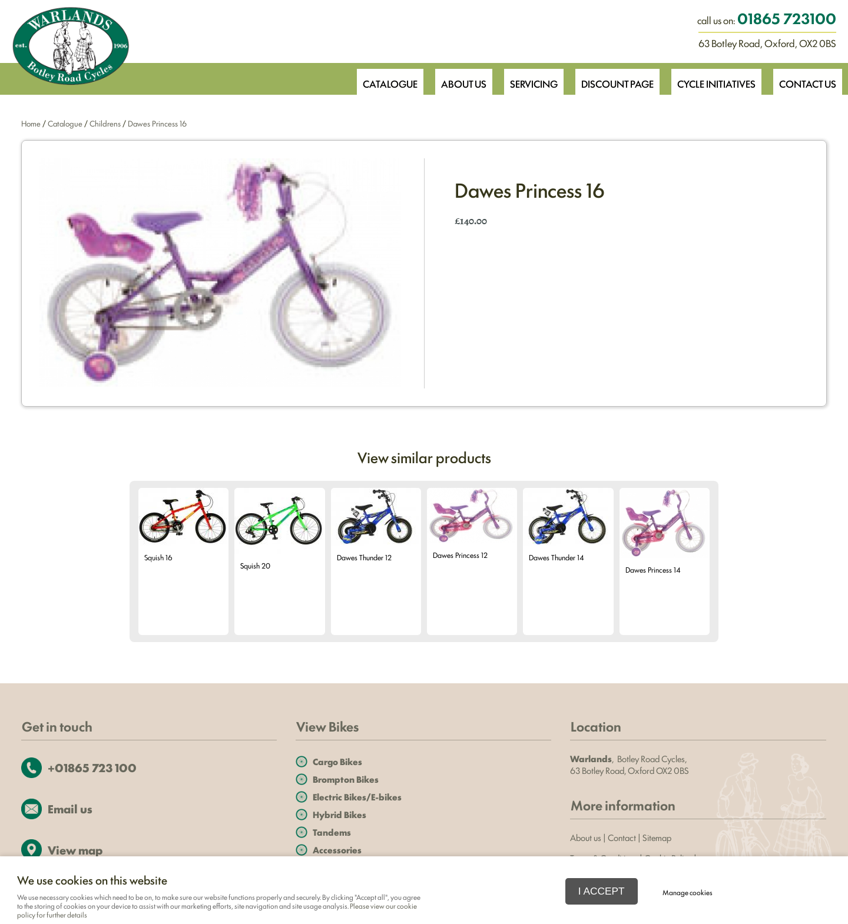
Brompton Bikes (346, 779)
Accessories (337, 849)
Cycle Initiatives (713, 78)
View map (75, 849)
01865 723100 (786, 17)
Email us (70, 808)
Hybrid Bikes (339, 814)
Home (31, 123)
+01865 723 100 (92, 767)
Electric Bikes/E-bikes (357, 796)
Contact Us (806, 78)
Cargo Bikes (337, 761)
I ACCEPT (601, 890)
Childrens (105, 123)
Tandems (332, 832)
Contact (622, 837)
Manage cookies (689, 891)
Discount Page (611, 78)
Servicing (525, 78)
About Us (452, 78)
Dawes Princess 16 (157, 123)
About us (585, 837)
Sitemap (657, 837)
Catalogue (377, 78)
